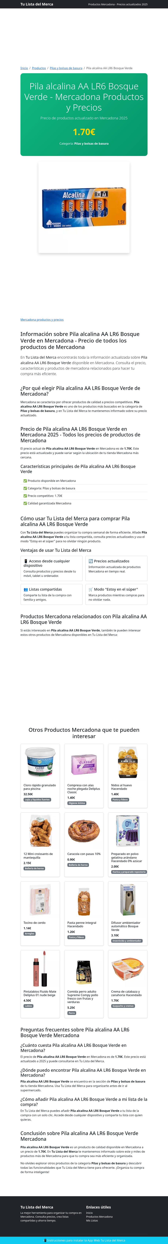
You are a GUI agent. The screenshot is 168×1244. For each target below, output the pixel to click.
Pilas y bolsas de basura (66, 68)
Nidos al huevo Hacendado (121, 787)
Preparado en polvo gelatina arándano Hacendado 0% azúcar (126, 857)
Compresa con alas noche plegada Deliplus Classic (83, 788)
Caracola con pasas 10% (84, 854)
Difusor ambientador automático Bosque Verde (125, 926)
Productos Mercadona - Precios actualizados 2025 (118, 4)
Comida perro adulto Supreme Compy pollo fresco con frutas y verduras (82, 997)
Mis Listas (92, 1220)
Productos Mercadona (99, 1216)
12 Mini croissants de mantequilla (38, 855)
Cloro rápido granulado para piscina (40, 787)
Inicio (24, 68)
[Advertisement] (84, 25)
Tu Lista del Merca (36, 4)
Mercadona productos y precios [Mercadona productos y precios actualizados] (42, 320)
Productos (39, 68)
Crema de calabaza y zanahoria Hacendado (126, 993)
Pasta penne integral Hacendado (81, 924)
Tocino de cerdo (34, 923)
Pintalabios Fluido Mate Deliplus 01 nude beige (40, 993)
